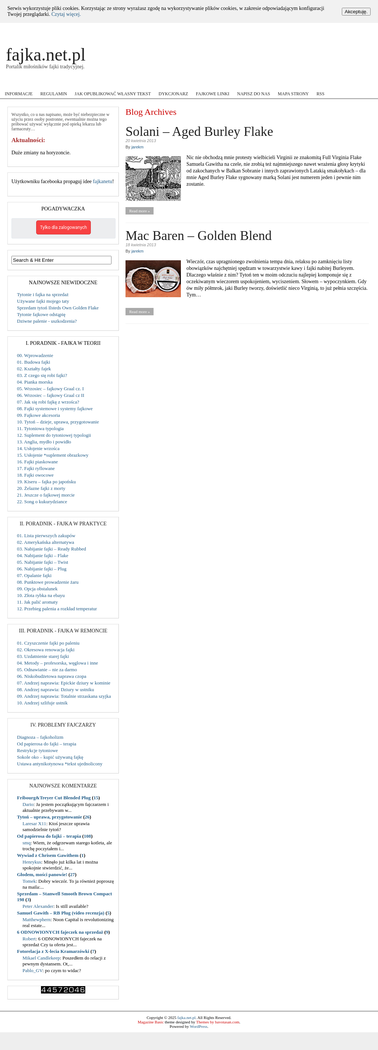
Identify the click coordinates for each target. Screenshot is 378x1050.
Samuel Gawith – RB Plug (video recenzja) (60, 913)
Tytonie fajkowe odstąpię (41, 314)
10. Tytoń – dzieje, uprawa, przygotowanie (58, 422)
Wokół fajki (292, 82)
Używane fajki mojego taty (43, 301)
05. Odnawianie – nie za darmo (47, 669)
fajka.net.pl (46, 54)
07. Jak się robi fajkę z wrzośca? (48, 402)
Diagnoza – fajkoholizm (40, 737)
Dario (28, 804)
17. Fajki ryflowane (36, 468)
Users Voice (250, 82)
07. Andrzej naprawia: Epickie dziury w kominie (63, 683)
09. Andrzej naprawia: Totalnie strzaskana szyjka (64, 696)
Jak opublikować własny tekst (113, 93)
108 (87, 836)
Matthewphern (37, 919)
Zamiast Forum (337, 82)
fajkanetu (102, 181)
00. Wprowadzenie (35, 355)
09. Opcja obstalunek (37, 588)
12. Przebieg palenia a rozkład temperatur (57, 608)
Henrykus (32, 862)
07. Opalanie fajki (34, 575)
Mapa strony (293, 93)
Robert (29, 938)
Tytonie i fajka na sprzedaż (43, 294)
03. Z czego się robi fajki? (42, 375)
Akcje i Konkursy (25, 82)
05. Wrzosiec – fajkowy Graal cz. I (50, 388)
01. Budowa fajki (33, 362)
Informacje (18, 93)
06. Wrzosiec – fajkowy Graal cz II (50, 395)
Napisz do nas (253, 93)
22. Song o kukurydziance (42, 501)
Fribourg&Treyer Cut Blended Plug (54, 797)
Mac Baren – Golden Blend (199, 235)
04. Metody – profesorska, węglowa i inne (57, 663)
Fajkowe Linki (213, 93)
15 (95, 797)
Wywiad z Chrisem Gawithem (48, 855)
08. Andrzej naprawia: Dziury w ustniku (55, 689)
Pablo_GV (32, 970)
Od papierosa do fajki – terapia (46, 744)
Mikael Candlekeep (41, 958)
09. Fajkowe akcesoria (38, 415)
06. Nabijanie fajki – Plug (41, 569)
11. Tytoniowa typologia (40, 428)
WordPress (198, 1026)
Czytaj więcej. (66, 14)
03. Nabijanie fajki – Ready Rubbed (51, 549)
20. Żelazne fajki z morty (41, 488)
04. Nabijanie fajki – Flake (42, 555)
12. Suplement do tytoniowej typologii (54, 435)
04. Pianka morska (34, 382)
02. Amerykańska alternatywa (45, 542)
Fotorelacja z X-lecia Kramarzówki (53, 951)
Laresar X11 (34, 823)
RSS (320, 93)
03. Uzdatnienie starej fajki (43, 656)
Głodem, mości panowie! (42, 874)
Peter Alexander (38, 906)
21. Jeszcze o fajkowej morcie (46, 495)
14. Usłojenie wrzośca (38, 448)
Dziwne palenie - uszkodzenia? (47, 321)
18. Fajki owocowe (35, 475)
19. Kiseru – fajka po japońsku (46, 481)
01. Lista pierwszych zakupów (46, 535)
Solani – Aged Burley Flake (199, 131)
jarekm (137, 147)
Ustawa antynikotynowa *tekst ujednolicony (59, 763)
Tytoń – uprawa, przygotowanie (49, 817)
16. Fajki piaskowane (37, 461)
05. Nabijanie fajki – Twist (42, 562)
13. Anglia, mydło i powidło (44, 442)
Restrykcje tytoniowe (37, 750)
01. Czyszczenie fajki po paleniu (48, 643)
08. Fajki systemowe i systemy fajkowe (55, 408)
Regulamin (53, 93)
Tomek (29, 881)
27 (72, 874)
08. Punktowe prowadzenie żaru (48, 582)
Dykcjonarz (173, 93)
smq (27, 842)
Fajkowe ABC (75, 82)
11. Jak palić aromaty (37, 602)
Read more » (139, 211)
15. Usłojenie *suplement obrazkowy (53, 455)
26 (87, 817)
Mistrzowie (161, 82)
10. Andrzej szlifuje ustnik (42, 703)
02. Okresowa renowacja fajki (46, 649)
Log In (348, 29)
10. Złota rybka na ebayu (41, 595)
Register (363, 29)
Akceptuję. (356, 11)
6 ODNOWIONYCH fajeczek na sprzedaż (60, 932)
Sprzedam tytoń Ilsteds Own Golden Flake (58, 307)
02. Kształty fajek (34, 368)
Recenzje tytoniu (203, 82)
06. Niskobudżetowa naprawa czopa (51, 676)
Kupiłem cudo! (122, 82)
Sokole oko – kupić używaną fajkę (50, 757)
